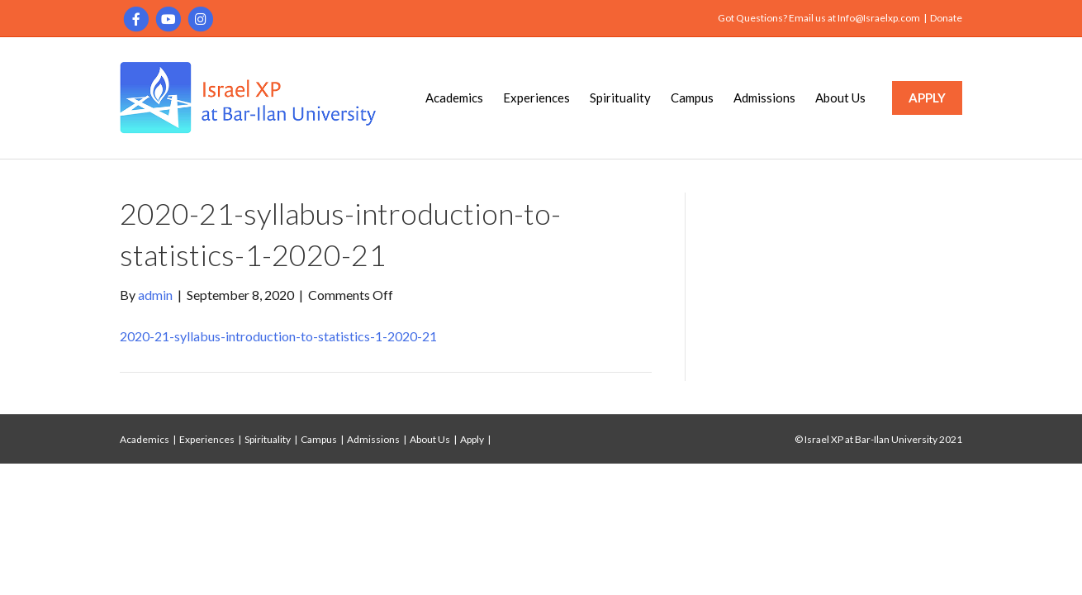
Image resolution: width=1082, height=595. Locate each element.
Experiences (536, 97)
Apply (472, 439)
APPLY (927, 97)
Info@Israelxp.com (879, 18)
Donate (946, 18)
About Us (840, 97)
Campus (692, 97)
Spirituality (620, 97)
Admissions (764, 97)
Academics (454, 97)
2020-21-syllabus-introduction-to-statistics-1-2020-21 (278, 336)
